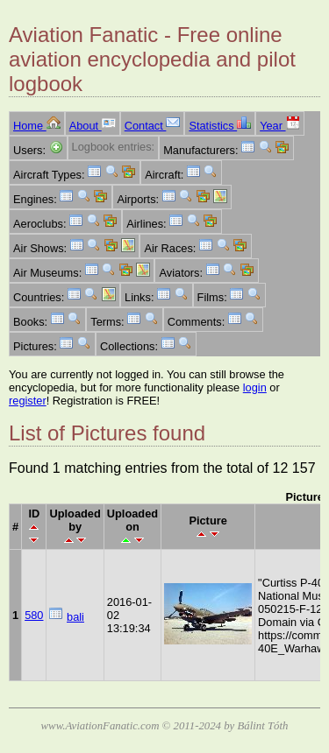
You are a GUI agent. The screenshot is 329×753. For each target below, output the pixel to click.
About (92, 125)
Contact (153, 125)
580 (34, 615)
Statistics (220, 125)
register (27, 400)
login (255, 387)
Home (37, 125)
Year (279, 125)
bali (75, 616)
